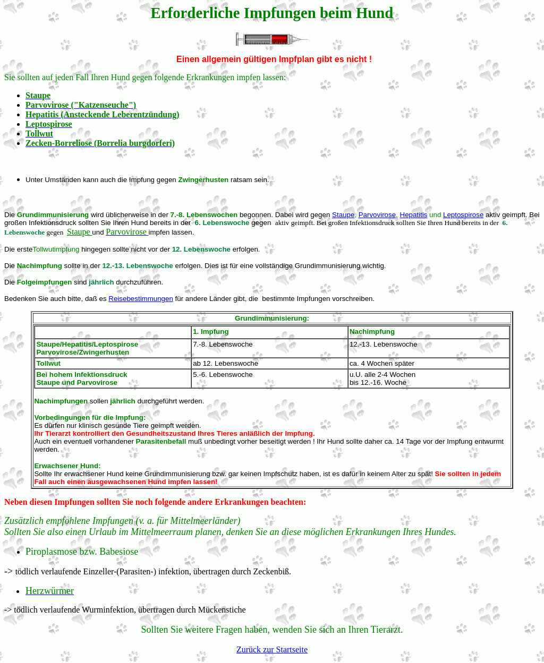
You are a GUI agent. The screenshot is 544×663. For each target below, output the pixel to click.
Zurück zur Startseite (272, 649)
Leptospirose (463, 215)
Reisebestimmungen (140, 299)
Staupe (343, 215)
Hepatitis (414, 215)
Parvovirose (377, 215)
